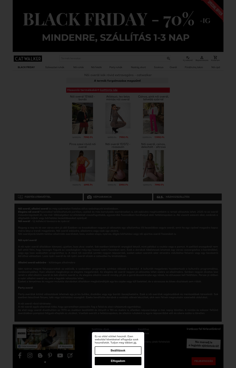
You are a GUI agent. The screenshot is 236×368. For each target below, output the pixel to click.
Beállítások (118, 350)
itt (134, 343)
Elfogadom (118, 360)
